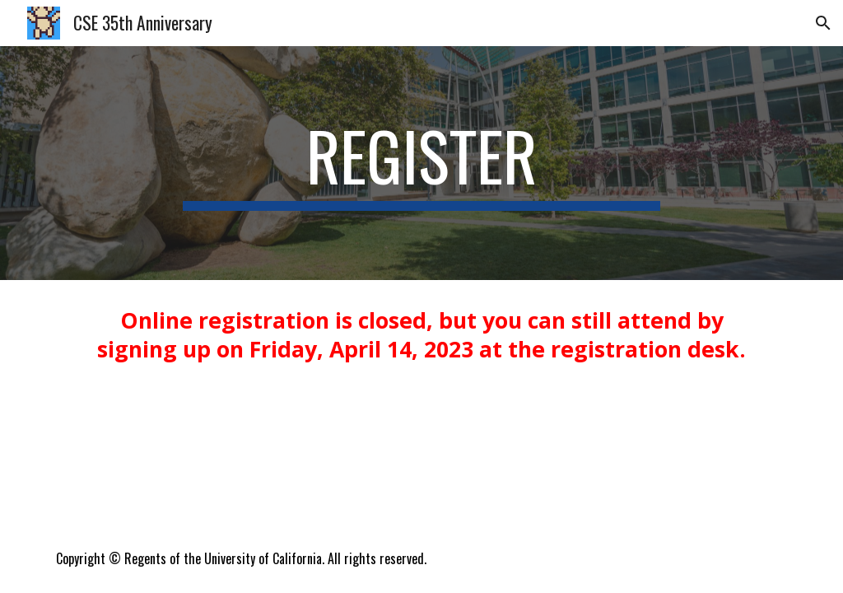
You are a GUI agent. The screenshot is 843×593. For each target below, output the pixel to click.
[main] (421, 163)
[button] (823, 23)
